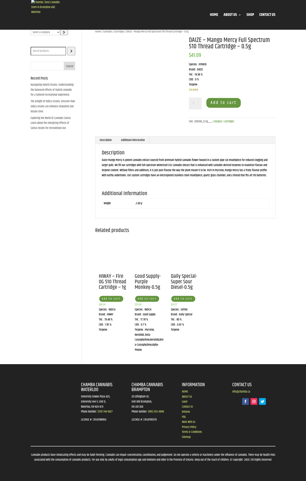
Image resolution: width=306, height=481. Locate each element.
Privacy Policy (189, 427)
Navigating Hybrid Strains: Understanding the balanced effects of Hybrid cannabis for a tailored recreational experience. (52, 89)
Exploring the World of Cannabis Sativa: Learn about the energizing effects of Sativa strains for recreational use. (51, 123)
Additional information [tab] (133, 140)
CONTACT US (267, 15)
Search (35, 44)
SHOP (250, 15)
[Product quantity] (195, 103)
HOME (214, 15)
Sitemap (186, 437)
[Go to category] (64, 32)
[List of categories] (45, 32)
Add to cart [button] (111, 299)
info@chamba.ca (241, 391)
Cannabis (107, 31)
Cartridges (119, 31)
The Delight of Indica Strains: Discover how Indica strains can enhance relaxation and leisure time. (53, 106)
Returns (186, 412)
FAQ (184, 417)
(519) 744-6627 (105, 411)
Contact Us (187, 406)
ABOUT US (230, 15)
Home (98, 31)
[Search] (71, 51)
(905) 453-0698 (156, 411)
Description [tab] (106, 140)
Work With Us (188, 422)
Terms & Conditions (192, 432)
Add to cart (224, 102)
